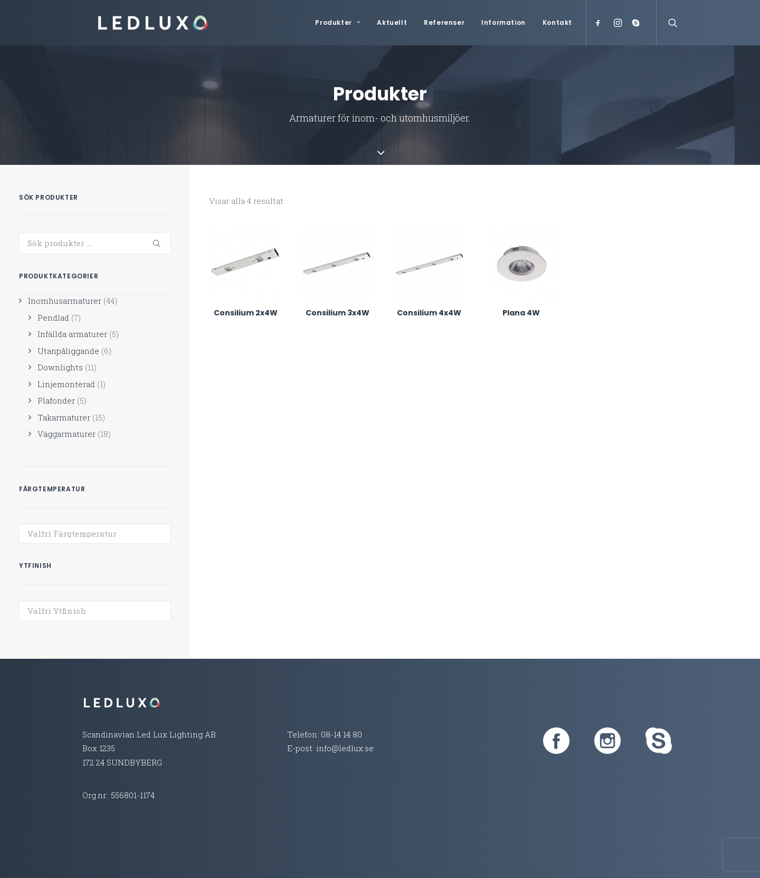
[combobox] (95, 534)
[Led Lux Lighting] (139, 22)
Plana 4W (521, 312)
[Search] (670, 22)
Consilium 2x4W (246, 312)
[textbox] (95, 533)
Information (503, 22)
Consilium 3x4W (337, 312)
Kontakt (557, 22)
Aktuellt (392, 22)
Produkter (337, 22)
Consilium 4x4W (429, 312)
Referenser (444, 22)
